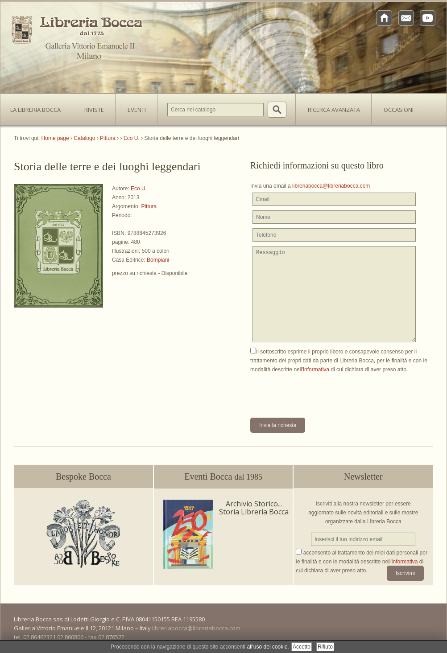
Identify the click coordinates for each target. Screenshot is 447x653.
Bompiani (158, 260)
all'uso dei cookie (267, 647)
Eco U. (139, 188)
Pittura (149, 206)
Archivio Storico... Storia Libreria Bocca (254, 508)
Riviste (92, 107)
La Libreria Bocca (38, 107)
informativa (316, 369)
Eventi (137, 110)
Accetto (301, 647)
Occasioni (399, 110)
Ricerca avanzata (334, 110)
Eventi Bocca (223, 476)
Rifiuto (325, 647)
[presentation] (318, 391)
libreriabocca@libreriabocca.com (331, 186)
